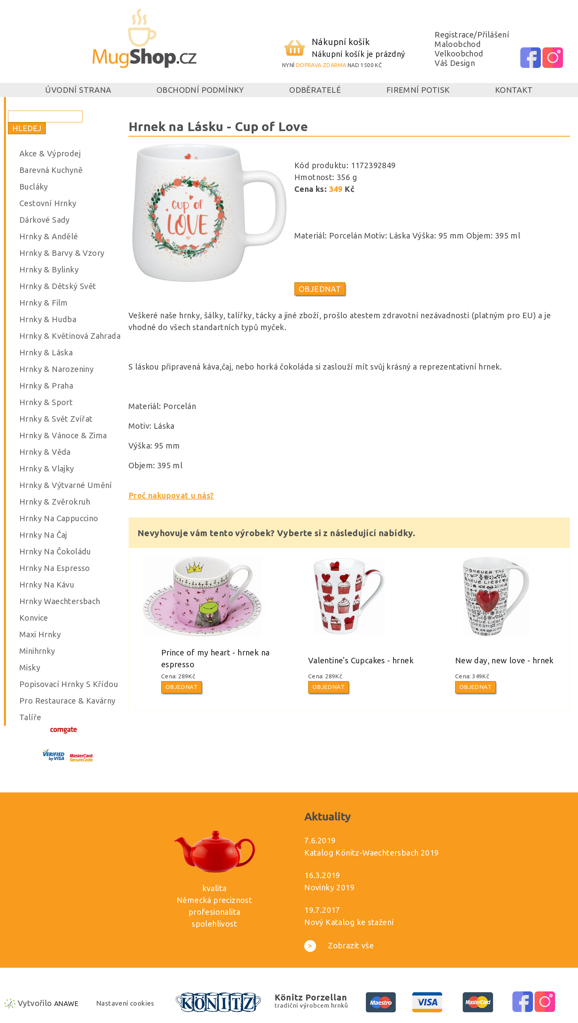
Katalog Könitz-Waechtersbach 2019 (371, 852)
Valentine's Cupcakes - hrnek (361, 660)
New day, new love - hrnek (504, 660)
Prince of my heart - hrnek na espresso (215, 658)
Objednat (320, 288)
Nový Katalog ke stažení (349, 922)
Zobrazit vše (339, 945)
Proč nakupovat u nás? (171, 495)
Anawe (66, 1003)
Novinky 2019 (329, 887)
